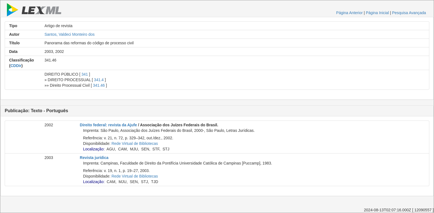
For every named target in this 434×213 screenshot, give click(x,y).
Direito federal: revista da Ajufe (108, 125)
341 (84, 74)
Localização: (94, 149)
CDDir (16, 65)
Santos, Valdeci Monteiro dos (70, 34)
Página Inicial (377, 13)
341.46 (99, 85)
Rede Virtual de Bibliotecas (135, 143)
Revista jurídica (94, 157)
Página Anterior (349, 13)
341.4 (99, 80)
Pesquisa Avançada (409, 13)
